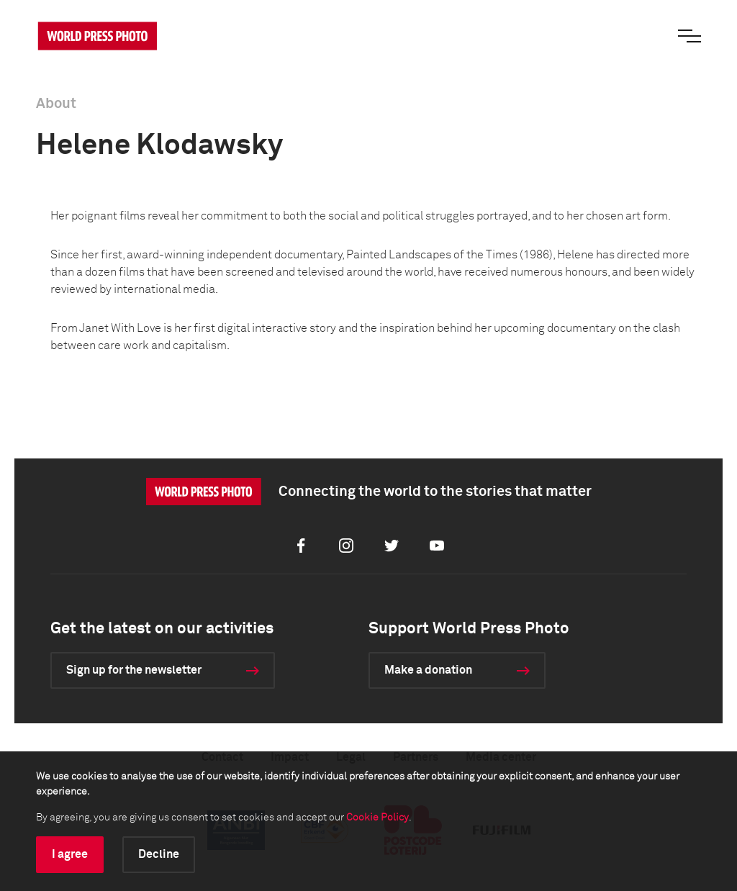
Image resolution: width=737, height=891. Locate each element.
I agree (70, 854)
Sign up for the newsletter (134, 670)
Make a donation (428, 670)
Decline (158, 854)
